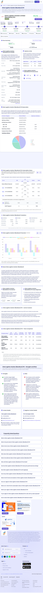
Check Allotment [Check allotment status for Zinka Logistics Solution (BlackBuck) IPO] (38, 19)
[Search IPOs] (30, 2)
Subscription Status (25, 585)
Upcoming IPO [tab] (12, 575)
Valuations (38, 33)
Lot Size (18, 33)
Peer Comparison (4, 36)
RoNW (17, 221)
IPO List (23, 584)
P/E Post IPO (3, 223)
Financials (31, 33)
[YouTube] (14, 555)
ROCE (17, 220)
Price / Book (32, 220)
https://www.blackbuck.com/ (8, 418)
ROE (16, 218)
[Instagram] (12, 555)
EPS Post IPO (3, 220)
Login (37, 1)
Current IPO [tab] (5, 575)
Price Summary (4, 33)
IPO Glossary (35, 578)
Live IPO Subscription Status (25, 581)
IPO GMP (12, 583)
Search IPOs (35, 580)
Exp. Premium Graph (37, 40)
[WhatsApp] (10, 555)
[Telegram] (7, 555)
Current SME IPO (14, 578)
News (34, 581)
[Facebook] (2, 555)
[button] (37, 171)
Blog (33, 583)
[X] (5, 555)
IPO (5, 5)
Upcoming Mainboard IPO (5, 581)
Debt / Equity (32, 218)
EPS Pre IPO (3, 218)
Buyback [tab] (18, 575)
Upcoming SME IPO (14, 580)
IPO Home (2, 578)
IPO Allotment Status (25, 582)
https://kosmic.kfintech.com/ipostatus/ (32, 418)
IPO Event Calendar (25, 578)
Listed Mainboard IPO (4, 583)
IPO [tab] (1, 575)
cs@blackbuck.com (6, 416)
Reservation (24, 33)
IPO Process (13, 584)
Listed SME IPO (13, 581)
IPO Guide (2, 584)
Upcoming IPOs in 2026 (37, 584)
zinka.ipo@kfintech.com (29, 416)
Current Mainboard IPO (5, 580)
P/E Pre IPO (3, 221)
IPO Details (11, 33)
